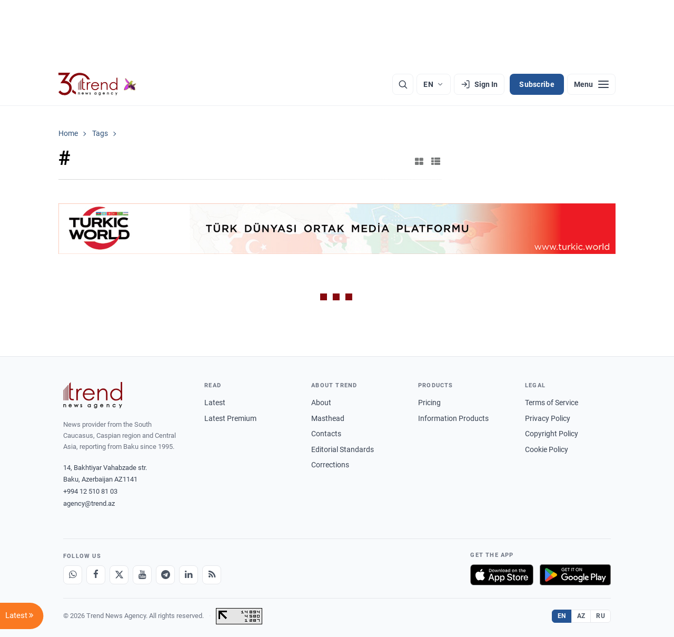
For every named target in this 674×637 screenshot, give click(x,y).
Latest (214, 402)
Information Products (453, 418)
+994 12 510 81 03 (90, 491)
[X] (119, 574)
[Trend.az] (97, 84)
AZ (581, 616)
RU (600, 616)
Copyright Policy (551, 433)
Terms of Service (551, 402)
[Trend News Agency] (92, 395)
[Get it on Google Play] (575, 574)
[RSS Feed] (211, 574)
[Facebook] (95, 574)
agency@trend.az (89, 503)
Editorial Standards (342, 449)
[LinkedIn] (188, 574)
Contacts (326, 433)
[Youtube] (142, 574)
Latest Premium (230, 418)
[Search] (402, 84)
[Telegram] (165, 574)
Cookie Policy (546, 449)
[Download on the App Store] (501, 574)
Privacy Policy (547, 418)
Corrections (330, 464)
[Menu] (591, 84)
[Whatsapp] (72, 574)
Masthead (327, 418)
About (321, 402)
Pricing (429, 402)
